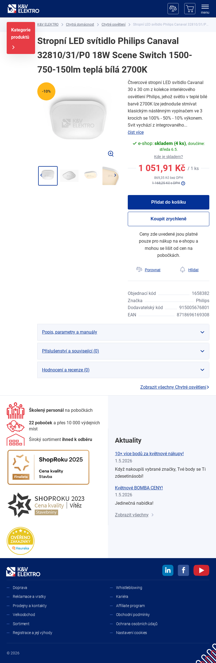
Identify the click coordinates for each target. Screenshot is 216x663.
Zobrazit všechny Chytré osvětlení (174, 387)
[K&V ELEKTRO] (23, 8)
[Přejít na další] (115, 175)
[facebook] (183, 571)
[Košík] (189, 8)
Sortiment (21, 624)
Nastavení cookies (131, 632)
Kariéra (122, 596)
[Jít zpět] (41, 175)
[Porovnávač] (173, 8)
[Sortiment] (49, 439)
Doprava (20, 587)
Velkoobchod (24, 614)
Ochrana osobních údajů (137, 624)
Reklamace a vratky (29, 596)
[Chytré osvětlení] (114, 24)
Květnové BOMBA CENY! (139, 488)
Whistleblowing (129, 587)
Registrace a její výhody (32, 632)
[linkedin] (167, 571)
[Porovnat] (148, 269)
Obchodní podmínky (133, 614)
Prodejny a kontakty (30, 605)
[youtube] (201, 571)
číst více (136, 132)
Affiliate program (130, 605)
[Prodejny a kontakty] (54, 426)
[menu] (205, 10)
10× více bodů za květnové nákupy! (149, 453)
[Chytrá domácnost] (80, 24)
